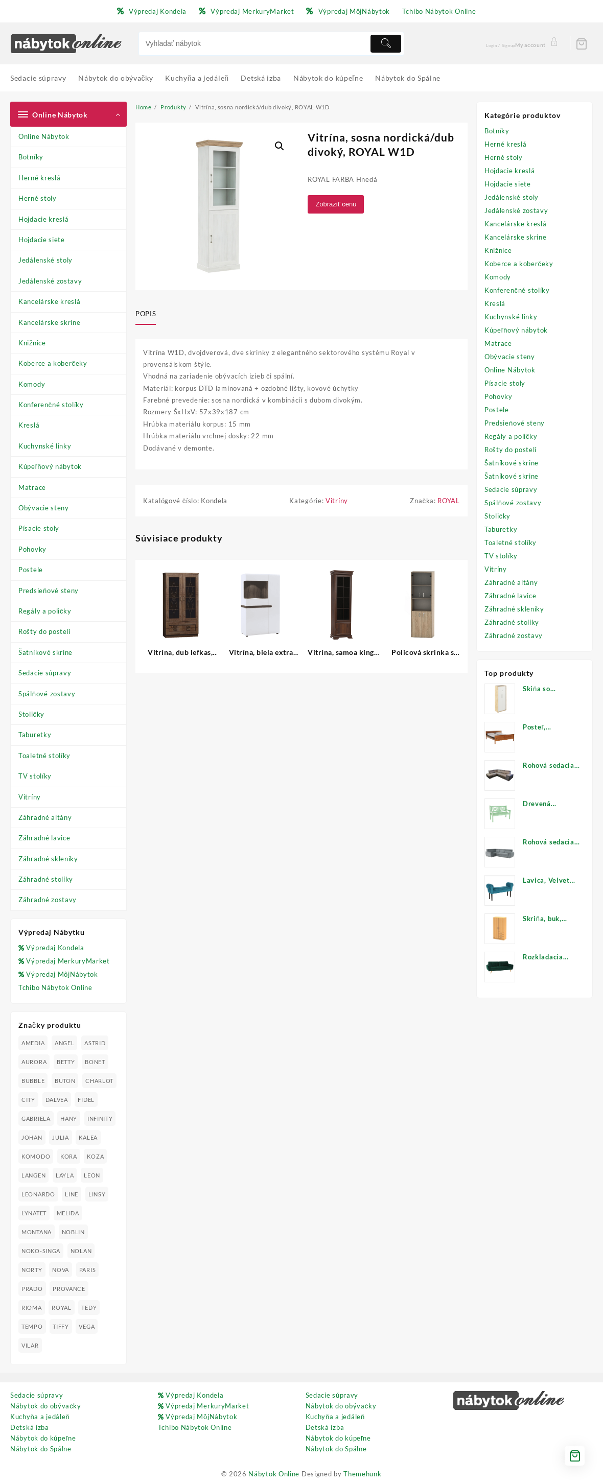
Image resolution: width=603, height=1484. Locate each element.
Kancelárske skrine (49, 322)
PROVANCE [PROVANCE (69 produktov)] (69, 1288)
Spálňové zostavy (46, 694)
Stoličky (31, 714)
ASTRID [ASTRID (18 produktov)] (94, 1043)
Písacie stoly (38, 528)
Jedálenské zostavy (50, 281)
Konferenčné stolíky (51, 405)
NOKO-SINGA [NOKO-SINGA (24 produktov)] (40, 1250)
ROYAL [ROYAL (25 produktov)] (62, 1307)
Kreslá (28, 425)
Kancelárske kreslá (49, 301)
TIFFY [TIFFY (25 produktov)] (61, 1326)
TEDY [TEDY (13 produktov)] (89, 1307)
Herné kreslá (39, 178)
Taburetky (34, 735)
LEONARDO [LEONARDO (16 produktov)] (38, 1194)
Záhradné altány (45, 817)
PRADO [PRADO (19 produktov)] (32, 1288)
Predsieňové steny (48, 590)
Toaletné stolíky (44, 755)
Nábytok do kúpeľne (43, 1438)
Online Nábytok (43, 136)
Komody (31, 384)
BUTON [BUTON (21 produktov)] (65, 1080)
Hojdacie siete (41, 239)
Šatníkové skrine (45, 652)
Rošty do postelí (44, 631)
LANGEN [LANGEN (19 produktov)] (33, 1175)
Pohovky (32, 549)
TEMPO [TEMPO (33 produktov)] (32, 1326)
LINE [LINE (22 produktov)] (71, 1194)
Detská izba (29, 1427)
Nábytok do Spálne (41, 1449)
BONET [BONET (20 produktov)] (95, 1061)
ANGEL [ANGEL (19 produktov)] (65, 1043)
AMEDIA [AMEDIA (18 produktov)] (32, 1043)
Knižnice (32, 343)
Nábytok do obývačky (45, 1406)
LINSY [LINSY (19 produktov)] (97, 1194)
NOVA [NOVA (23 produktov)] (60, 1269)
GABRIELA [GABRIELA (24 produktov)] (36, 1118)
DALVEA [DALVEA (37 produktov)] (56, 1099)
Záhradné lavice (44, 838)
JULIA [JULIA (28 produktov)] (60, 1137)
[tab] (149, 315)
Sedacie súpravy (45, 673)
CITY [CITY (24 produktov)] (28, 1099)
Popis (145, 314)
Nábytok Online (273, 1474)
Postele (30, 570)
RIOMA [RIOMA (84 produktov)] (31, 1307)
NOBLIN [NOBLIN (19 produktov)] (73, 1232)
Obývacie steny (43, 508)
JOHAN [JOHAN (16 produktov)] (31, 1137)
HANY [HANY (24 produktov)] (68, 1118)
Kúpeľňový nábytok (50, 466)
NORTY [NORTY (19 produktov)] (31, 1269)
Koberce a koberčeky (52, 363)
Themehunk (362, 1474)
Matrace (32, 487)
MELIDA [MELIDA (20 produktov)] (68, 1213)
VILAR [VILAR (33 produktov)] (30, 1345)
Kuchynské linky (45, 446)
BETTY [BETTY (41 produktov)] (66, 1061)
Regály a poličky (45, 611)
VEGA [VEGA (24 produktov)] (87, 1326)
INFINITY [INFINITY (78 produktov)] (100, 1118)
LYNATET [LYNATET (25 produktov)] (34, 1213)
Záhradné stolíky (45, 879)
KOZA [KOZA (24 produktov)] (95, 1156)
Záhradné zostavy (47, 900)
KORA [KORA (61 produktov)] (68, 1156)
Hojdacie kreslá (43, 219)
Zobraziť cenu (335, 204)
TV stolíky (35, 776)
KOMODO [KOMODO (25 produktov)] (35, 1156)
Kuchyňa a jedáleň (39, 1416)
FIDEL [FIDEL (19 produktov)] (86, 1099)
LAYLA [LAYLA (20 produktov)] (65, 1175)
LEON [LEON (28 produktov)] (92, 1175)
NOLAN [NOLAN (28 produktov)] (81, 1250)
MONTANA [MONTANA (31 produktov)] (36, 1232)
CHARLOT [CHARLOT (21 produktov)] (99, 1080)
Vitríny (29, 797)
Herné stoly (37, 198)
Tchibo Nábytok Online (55, 987)
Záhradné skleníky (48, 859)
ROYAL (448, 501)
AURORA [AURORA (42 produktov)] (34, 1061)
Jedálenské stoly (45, 260)
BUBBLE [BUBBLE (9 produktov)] (32, 1080)
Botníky (30, 157)
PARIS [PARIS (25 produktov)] (87, 1269)
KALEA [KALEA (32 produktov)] (88, 1137)
